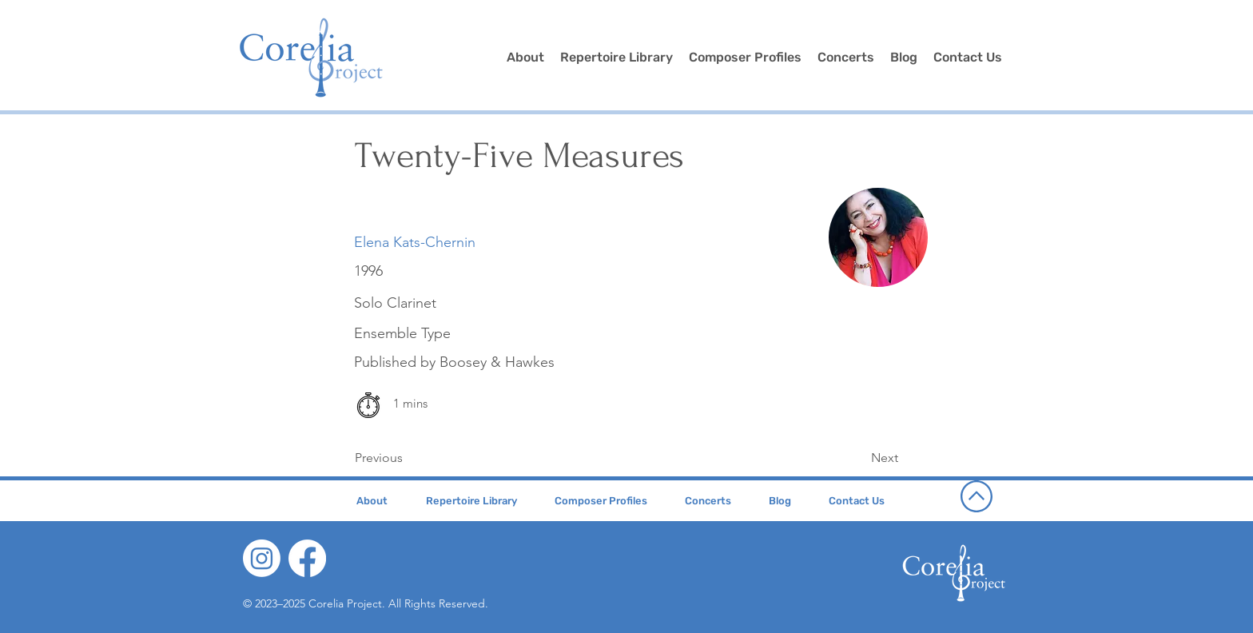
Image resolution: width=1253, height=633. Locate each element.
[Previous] (407, 458)
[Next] (858, 458)
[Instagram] (261, 558)
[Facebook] (307, 558)
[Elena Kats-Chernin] (414, 242)
